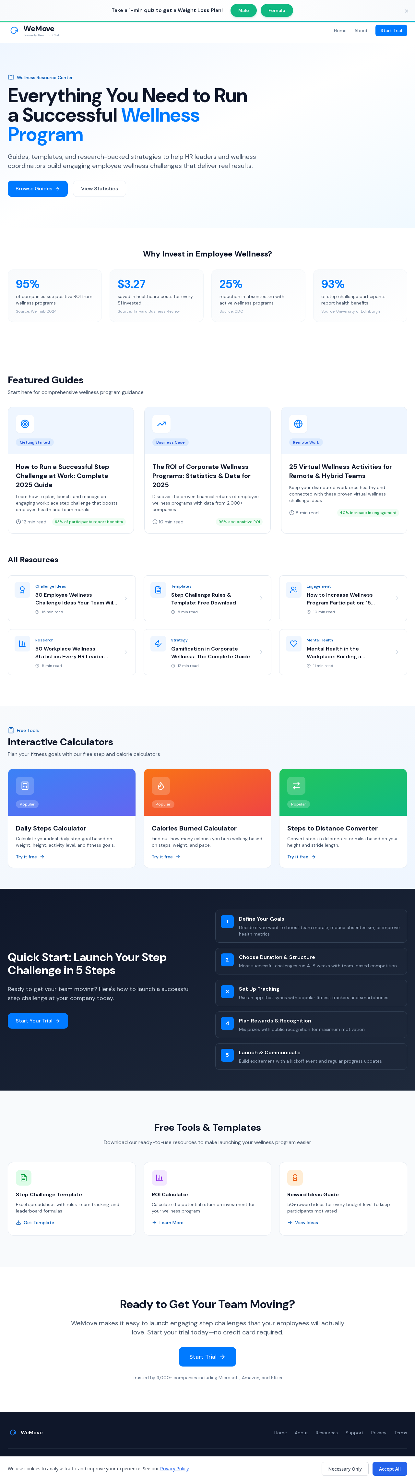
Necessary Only (345, 1469)
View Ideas (302, 1223)
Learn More (168, 1223)
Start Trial (391, 30)
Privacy (378, 1433)
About (361, 30)
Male (243, 10)
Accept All (390, 1469)
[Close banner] (406, 11)
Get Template (35, 1223)
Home (340, 30)
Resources (327, 1433)
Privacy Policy (174, 1468)
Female (276, 10)
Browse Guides (38, 188)
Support (354, 1433)
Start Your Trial (38, 1021)
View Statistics (99, 188)
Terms (400, 1433)
